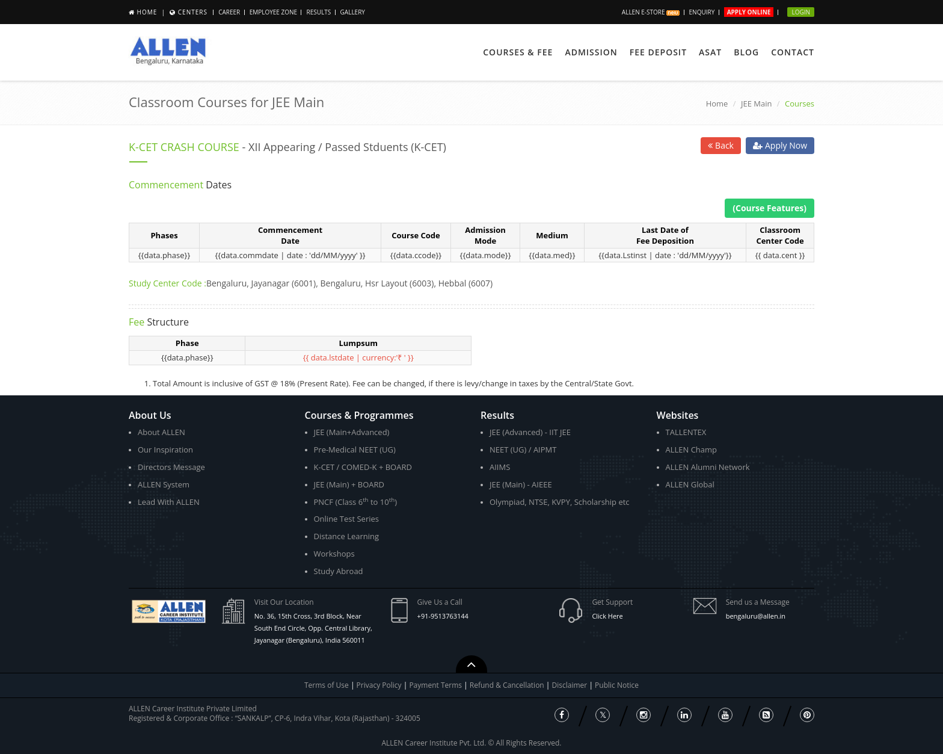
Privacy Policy (379, 685)
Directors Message (171, 467)
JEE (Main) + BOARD (349, 484)
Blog (746, 52)
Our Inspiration (165, 449)
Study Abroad (338, 571)
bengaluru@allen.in (755, 615)
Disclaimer (570, 685)
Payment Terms (436, 685)
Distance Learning (346, 536)
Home (147, 12)
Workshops (334, 553)
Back (721, 145)
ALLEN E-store (651, 12)
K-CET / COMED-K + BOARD (363, 467)
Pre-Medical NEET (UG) (355, 449)
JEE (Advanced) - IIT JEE (530, 432)
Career (229, 12)
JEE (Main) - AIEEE (521, 484)
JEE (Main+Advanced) (352, 432)
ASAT (710, 52)
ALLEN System (163, 484)
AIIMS (500, 467)
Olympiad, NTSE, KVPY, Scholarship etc (560, 501)
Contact (792, 52)
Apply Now (780, 145)
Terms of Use (326, 685)
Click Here (607, 615)
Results (318, 12)
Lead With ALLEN (169, 501)
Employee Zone (273, 12)
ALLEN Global (690, 484)
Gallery (352, 12)
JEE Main (756, 103)
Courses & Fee (518, 52)
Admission (591, 52)
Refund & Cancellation (508, 685)
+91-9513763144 (442, 615)
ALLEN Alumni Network (708, 467)
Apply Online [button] (749, 12)
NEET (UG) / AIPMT (523, 449)
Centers (192, 12)
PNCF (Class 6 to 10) (355, 501)
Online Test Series (346, 518)
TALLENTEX (686, 432)
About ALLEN (161, 432)
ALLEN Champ (691, 449)
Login (800, 12)
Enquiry (702, 12)
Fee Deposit (658, 52)
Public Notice (617, 685)
